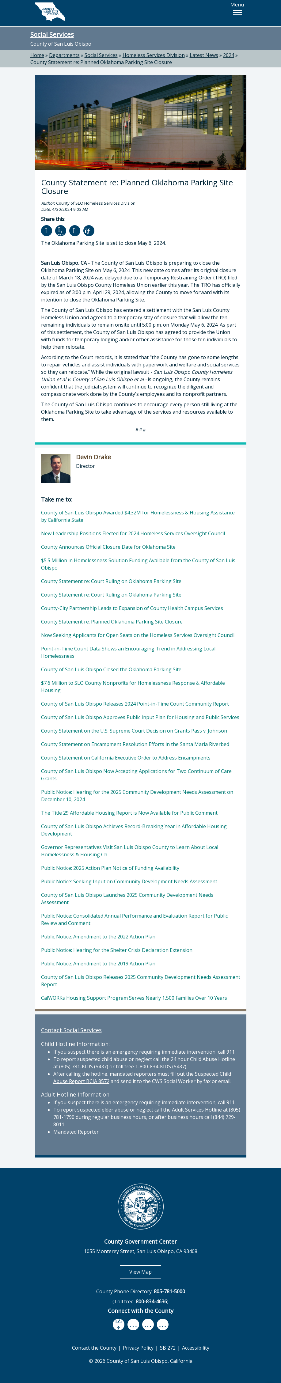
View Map (145, 1271)
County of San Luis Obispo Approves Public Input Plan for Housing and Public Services (140, 717)
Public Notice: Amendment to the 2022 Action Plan (98, 936)
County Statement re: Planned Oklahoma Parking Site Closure (101, 62)
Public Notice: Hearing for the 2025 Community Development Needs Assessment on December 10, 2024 (137, 796)
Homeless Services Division (154, 55)
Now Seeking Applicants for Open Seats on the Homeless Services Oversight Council (137, 635)
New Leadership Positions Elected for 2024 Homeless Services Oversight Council (133, 533)
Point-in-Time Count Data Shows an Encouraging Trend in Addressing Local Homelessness (128, 652)
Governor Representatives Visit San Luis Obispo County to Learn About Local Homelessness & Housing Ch (129, 851)
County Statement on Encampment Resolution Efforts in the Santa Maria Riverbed (135, 744)
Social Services (52, 34)
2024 (228, 55)
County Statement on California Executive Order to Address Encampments (126, 757)
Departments (64, 55)
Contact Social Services (71, 1030)
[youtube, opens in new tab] (133, 1324)
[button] (237, 12)
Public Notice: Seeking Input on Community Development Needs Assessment (129, 881)
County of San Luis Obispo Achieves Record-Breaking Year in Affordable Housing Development (134, 830)
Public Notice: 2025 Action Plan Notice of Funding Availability (110, 868)
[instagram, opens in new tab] (163, 1324)
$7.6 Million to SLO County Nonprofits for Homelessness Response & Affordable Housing (133, 687)
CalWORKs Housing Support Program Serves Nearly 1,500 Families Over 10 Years (134, 998)
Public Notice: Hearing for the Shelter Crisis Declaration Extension (116, 950)
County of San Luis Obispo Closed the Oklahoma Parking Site (111, 669)
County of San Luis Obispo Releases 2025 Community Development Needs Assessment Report (140, 981)
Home (37, 55)
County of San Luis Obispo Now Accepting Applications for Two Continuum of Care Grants (136, 775)
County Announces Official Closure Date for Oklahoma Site (108, 547)
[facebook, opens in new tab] (118, 1324)
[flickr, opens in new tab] (148, 1324)
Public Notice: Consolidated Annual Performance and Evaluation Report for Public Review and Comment (134, 919)
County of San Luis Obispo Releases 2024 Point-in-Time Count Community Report (135, 703)
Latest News (204, 55)
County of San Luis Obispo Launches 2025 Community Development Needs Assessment (127, 899)
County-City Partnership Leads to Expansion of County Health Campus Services (132, 608)
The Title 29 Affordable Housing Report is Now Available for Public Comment (129, 812)
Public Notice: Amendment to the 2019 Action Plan (98, 963)
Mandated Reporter (76, 1131)
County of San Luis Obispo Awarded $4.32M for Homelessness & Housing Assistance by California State (138, 516)
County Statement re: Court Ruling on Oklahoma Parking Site (111, 581)
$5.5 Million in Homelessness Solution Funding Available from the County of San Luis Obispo (138, 564)
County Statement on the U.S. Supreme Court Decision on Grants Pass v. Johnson (134, 730)
